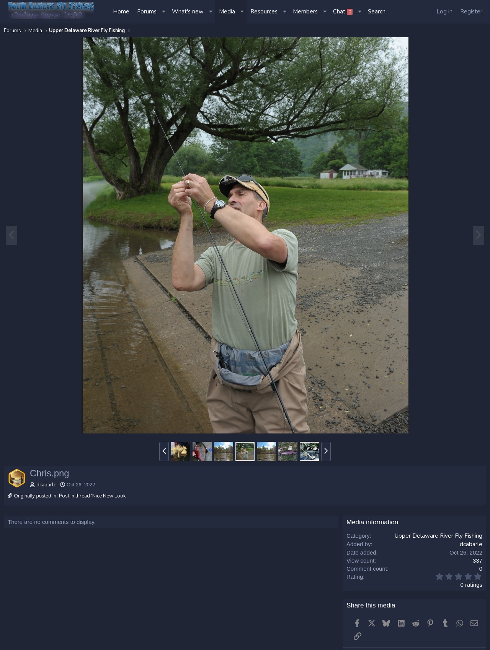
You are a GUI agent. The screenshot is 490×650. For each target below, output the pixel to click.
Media (227, 11)
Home (121, 11)
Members (305, 11)
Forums (147, 11)
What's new (188, 11)
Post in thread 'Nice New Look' (93, 495)
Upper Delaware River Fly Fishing (438, 536)
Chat (343, 11)
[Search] (376, 11)
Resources (264, 11)
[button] (164, 11)
